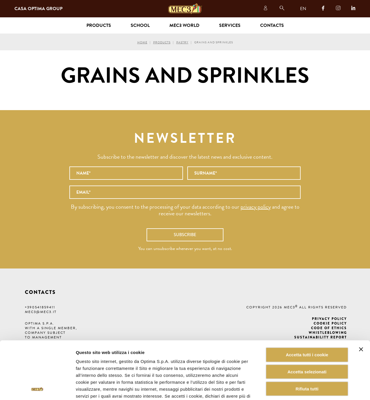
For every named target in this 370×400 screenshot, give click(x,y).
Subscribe (185, 235)
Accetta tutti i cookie (307, 316)
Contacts (272, 25)
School (140, 25)
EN (303, 8)
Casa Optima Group (38, 8)
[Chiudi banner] (361, 312)
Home (142, 42)
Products (162, 42)
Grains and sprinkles (213, 42)
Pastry (182, 42)
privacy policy (255, 206)
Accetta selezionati (306, 334)
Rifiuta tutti (306, 351)
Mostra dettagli (293, 388)
